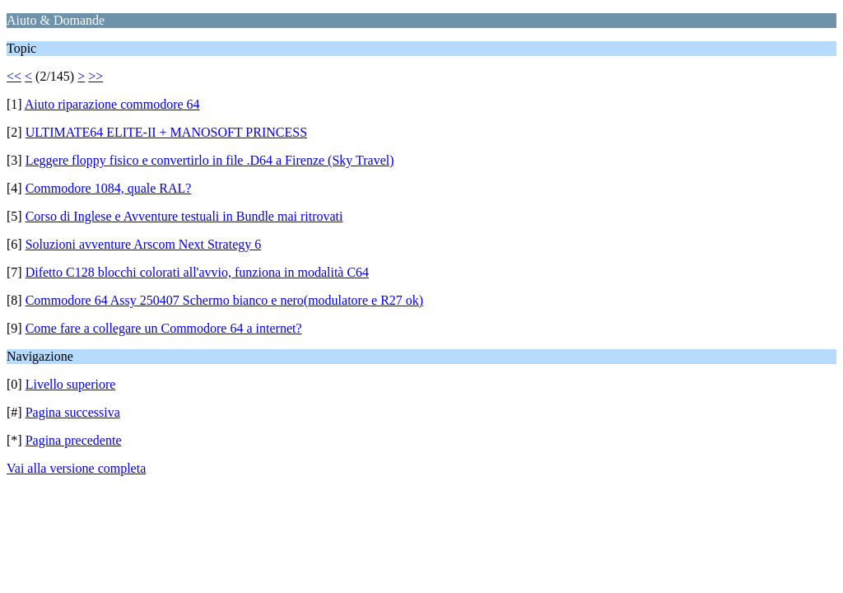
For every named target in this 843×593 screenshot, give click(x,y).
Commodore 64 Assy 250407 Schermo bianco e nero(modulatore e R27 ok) (224, 300)
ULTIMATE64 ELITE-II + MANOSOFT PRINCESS (166, 132)
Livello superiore (71, 384)
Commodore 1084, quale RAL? (109, 188)
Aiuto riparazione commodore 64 (112, 104)
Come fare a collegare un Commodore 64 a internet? (164, 328)
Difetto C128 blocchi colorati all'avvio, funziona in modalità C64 (197, 272)
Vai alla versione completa (76, 468)
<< (14, 76)
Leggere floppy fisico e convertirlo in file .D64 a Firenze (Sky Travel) (210, 160)
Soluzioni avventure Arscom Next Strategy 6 (144, 244)
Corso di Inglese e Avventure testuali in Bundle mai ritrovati (184, 216)
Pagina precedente (74, 440)
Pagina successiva (73, 412)
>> (95, 76)
